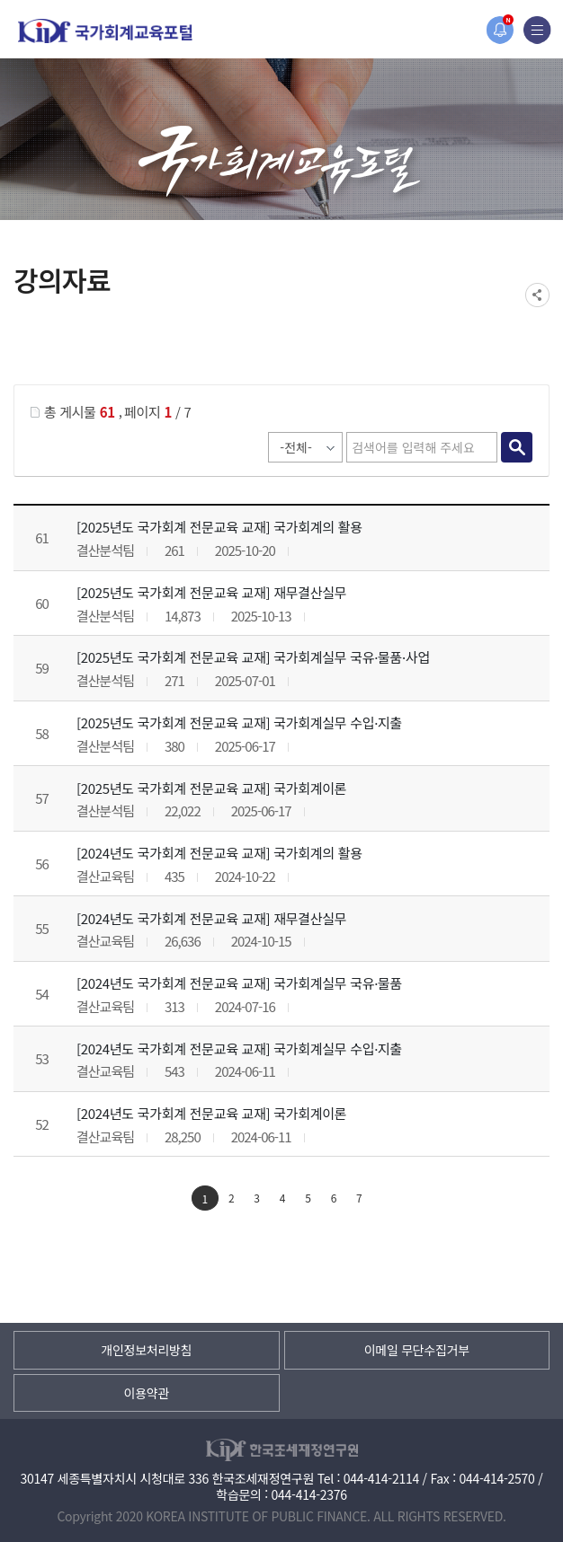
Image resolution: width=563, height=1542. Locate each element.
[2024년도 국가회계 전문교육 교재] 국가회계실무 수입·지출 (239, 1048)
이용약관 (146, 1393)
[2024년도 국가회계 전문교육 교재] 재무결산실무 (211, 918)
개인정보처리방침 (146, 1350)
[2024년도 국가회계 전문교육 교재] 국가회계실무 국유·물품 (239, 983)
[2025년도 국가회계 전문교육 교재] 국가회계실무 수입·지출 (239, 722)
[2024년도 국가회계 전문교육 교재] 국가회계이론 (211, 1113)
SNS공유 (537, 295)
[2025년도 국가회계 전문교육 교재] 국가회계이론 (211, 788)
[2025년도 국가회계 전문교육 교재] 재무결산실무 (211, 592)
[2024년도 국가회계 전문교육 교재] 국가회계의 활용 (219, 852)
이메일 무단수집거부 (416, 1350)
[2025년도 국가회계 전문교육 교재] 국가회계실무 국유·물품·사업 (253, 657)
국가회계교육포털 (105, 31)
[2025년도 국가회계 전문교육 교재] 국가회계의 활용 (219, 526)
